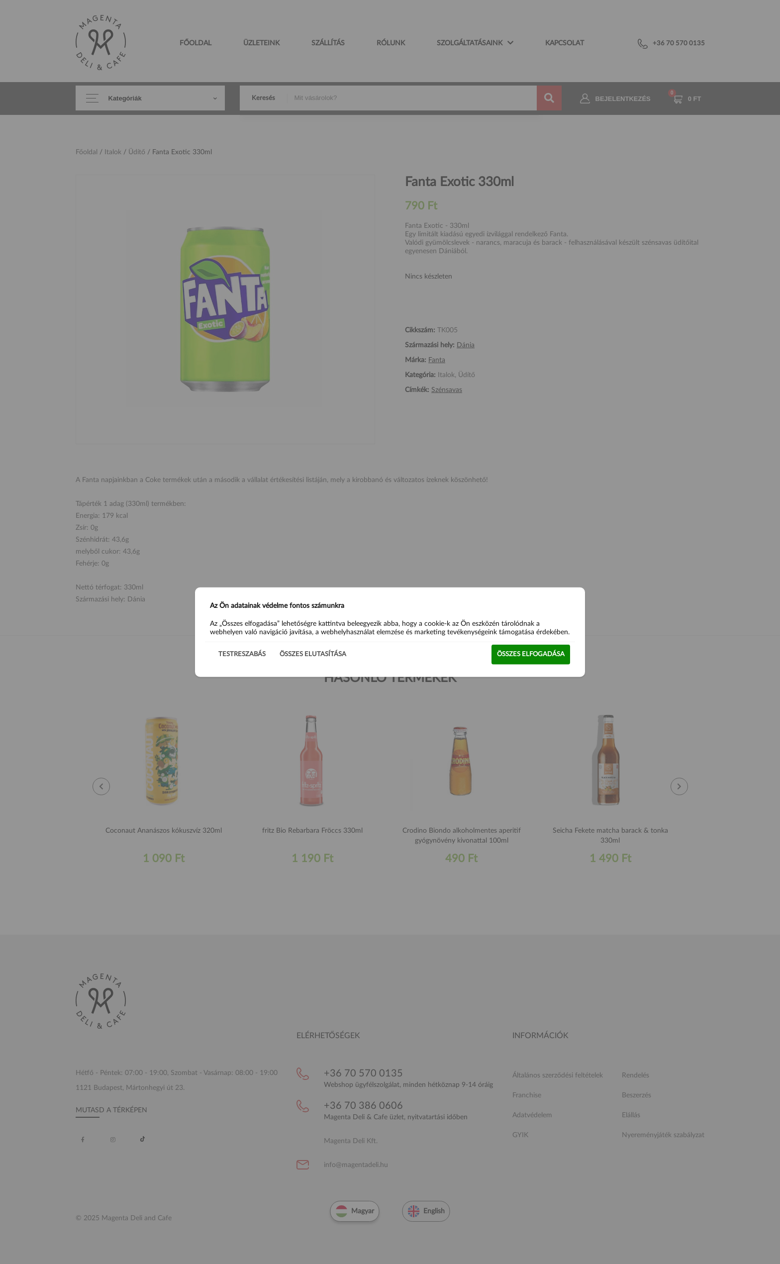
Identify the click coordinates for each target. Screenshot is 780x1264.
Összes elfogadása (531, 654)
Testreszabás (242, 654)
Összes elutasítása (313, 654)
